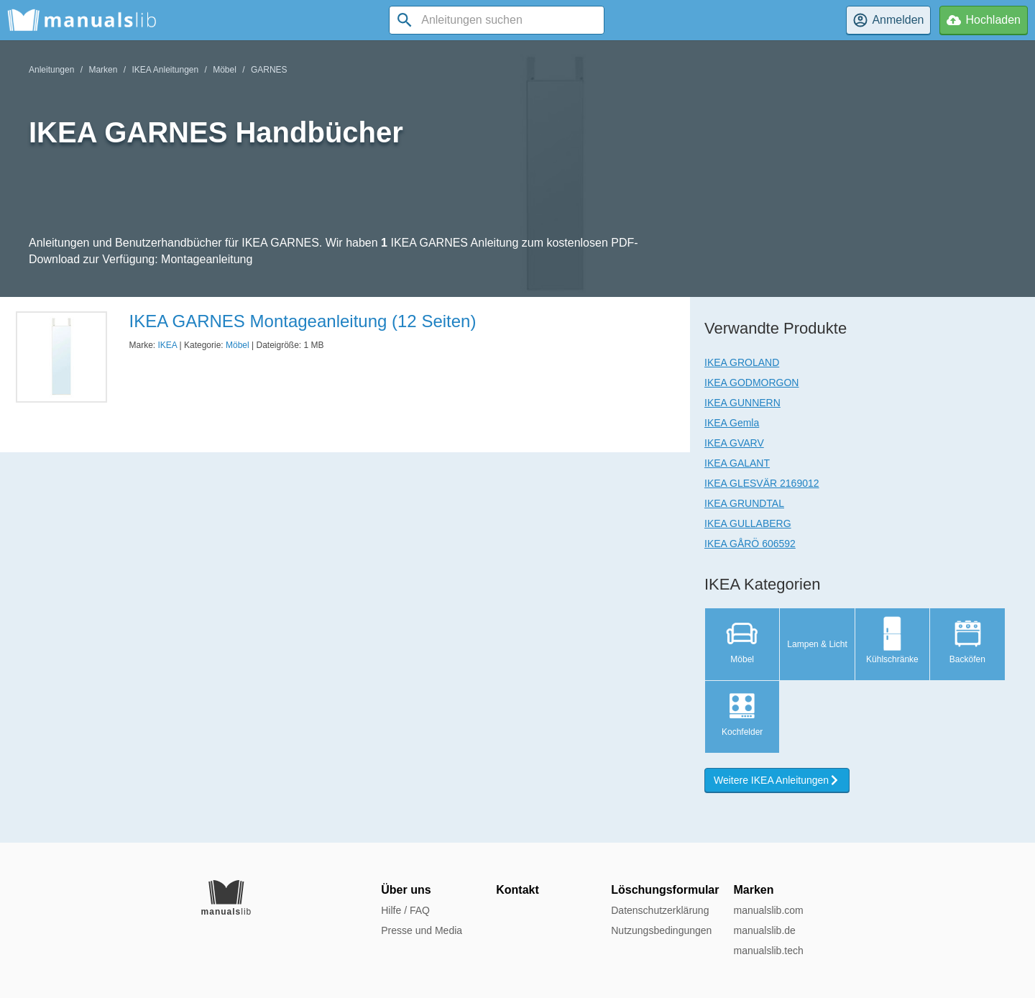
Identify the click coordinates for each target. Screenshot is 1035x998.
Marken (102, 70)
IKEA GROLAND (741, 362)
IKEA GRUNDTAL (744, 503)
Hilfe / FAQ (405, 910)
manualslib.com (768, 910)
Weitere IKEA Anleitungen (777, 780)
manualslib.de (764, 930)
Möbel (224, 70)
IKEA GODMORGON (751, 382)
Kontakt (517, 890)
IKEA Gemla (731, 423)
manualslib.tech (768, 950)
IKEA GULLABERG (747, 523)
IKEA (168, 345)
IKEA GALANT (737, 463)
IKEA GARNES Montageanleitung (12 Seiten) (302, 321)
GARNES (269, 70)
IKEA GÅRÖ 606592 (750, 543)
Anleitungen (51, 70)
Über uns (406, 890)
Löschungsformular (665, 890)
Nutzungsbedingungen (661, 930)
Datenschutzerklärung (660, 910)
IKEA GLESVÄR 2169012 (761, 483)
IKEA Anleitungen (165, 70)
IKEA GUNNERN (742, 402)
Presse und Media (421, 930)
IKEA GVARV (734, 443)
